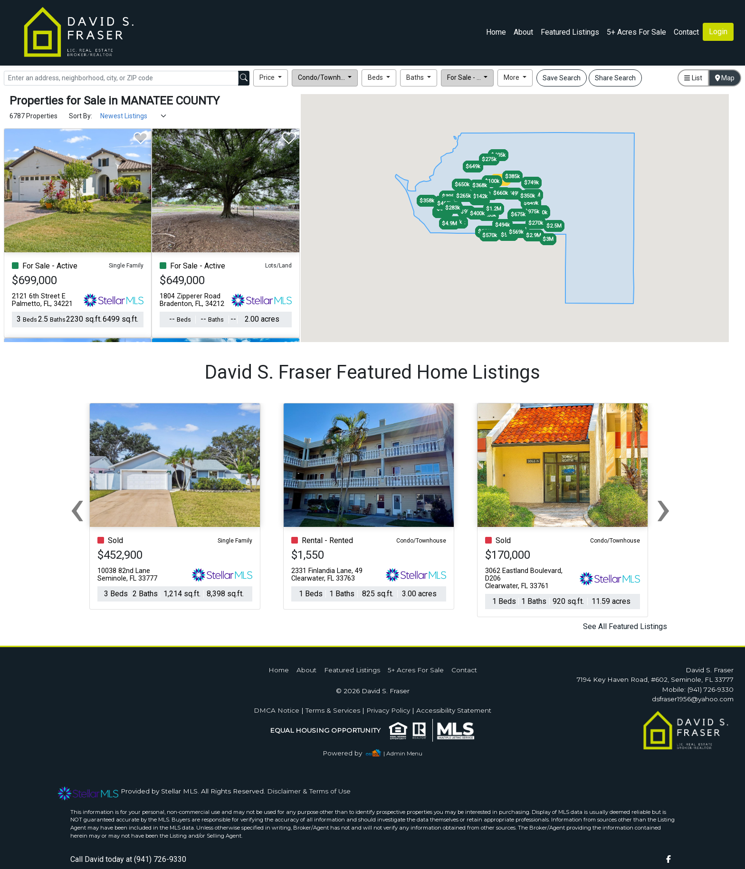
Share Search (615, 78)
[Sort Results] (134, 116)
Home (496, 32)
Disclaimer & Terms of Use (309, 791)
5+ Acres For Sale (636, 32)
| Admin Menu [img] (402, 753)
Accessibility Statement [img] (453, 710)
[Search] (121, 78)
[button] (270, 77)
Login (718, 31)
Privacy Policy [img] (388, 710)
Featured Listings (570, 32)
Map (725, 78)
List (693, 78)
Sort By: (80, 116)
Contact (464, 670)
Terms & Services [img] (333, 710)
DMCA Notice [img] (276, 710)
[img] (348, 753)
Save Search (562, 78)
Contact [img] (686, 32)
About (523, 32)
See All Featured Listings (625, 626)
